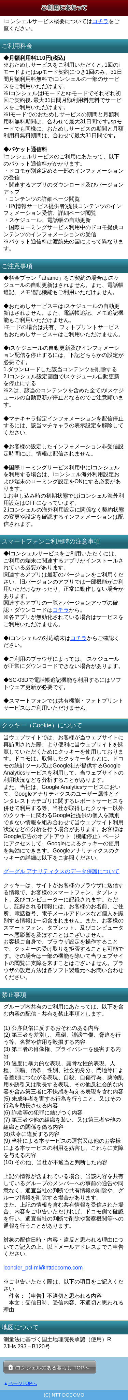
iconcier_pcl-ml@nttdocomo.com (43, 1268)
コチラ (100, 21)
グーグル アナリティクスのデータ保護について (61, 871)
